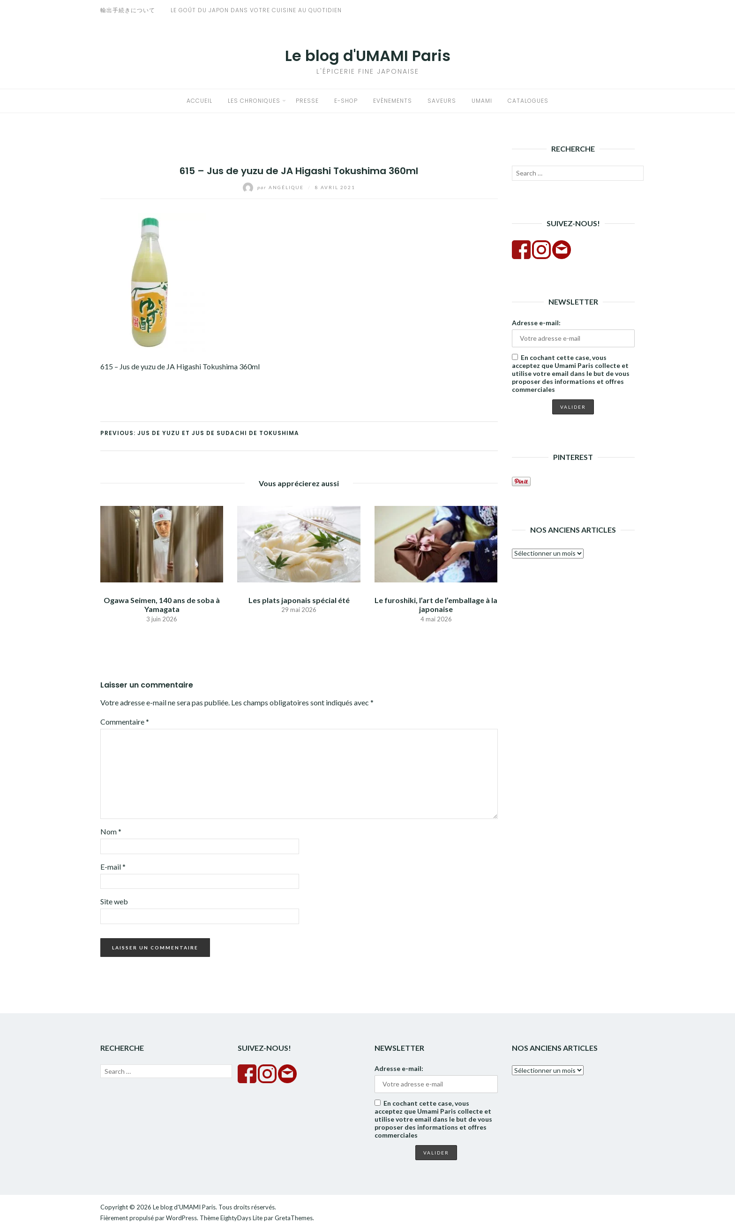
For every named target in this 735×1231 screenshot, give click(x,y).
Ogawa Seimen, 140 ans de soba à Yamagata (162, 604)
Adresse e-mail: (536, 323)
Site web (114, 901)
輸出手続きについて (127, 10)
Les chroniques (254, 101)
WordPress (181, 1218)
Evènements (392, 101)
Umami (482, 101)
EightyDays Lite (241, 1218)
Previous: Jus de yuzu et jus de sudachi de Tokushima (199, 433)
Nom (110, 831)
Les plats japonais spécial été (299, 600)
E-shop (346, 101)
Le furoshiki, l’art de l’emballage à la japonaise (436, 604)
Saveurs (442, 101)
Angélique (274, 187)
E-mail (113, 866)
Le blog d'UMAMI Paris (367, 55)
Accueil (199, 101)
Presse (307, 101)
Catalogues (528, 101)
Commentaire (124, 721)
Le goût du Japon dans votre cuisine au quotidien (256, 10)
